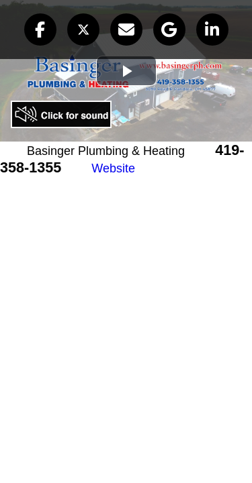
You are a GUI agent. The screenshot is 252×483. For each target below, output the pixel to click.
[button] (40, 29)
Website (113, 168)
